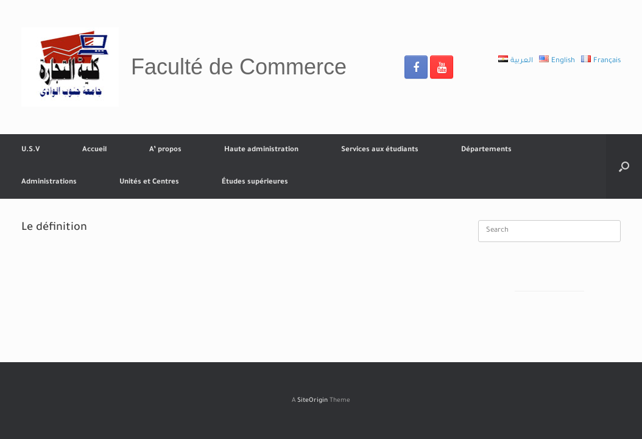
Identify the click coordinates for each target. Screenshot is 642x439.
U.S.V (30, 150)
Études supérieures (255, 183)
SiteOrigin (312, 401)
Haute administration (261, 150)
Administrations (49, 183)
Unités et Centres (149, 183)
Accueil (94, 150)
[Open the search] (624, 166)
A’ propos (165, 150)
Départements (486, 150)
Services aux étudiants (379, 150)
